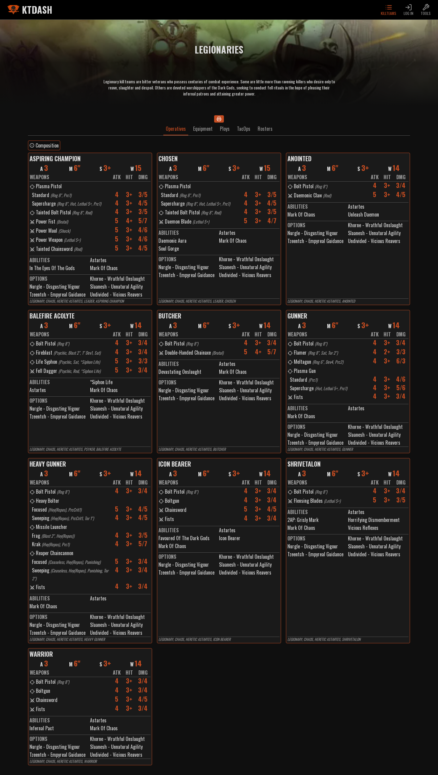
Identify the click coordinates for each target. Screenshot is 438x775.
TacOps (243, 128)
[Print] (219, 119)
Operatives (176, 128)
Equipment (203, 128)
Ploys (225, 128)
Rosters (265, 128)
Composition (44, 145)
